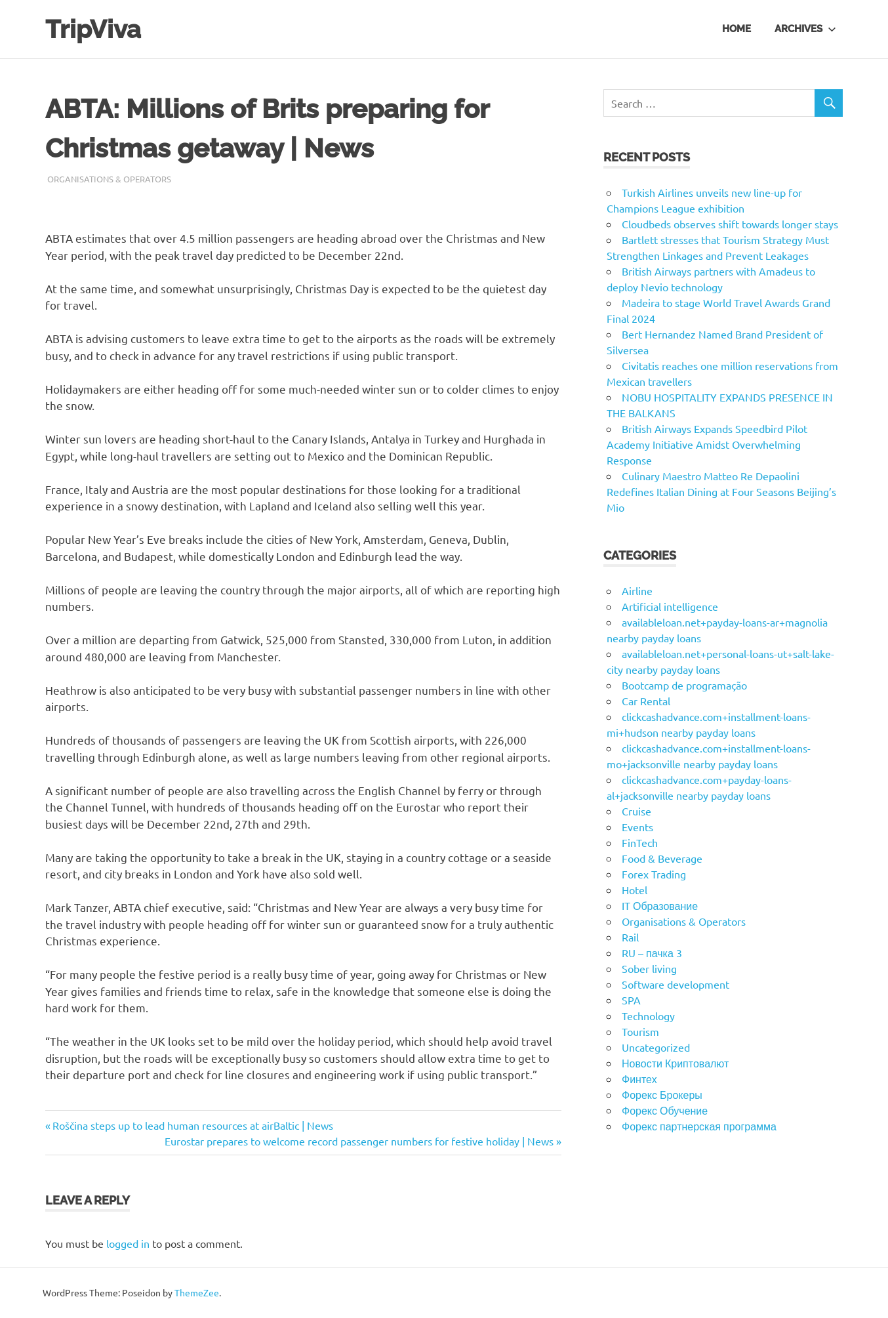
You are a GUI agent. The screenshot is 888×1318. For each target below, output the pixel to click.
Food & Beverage (662, 858)
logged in (128, 1243)
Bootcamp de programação (684, 684)
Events (637, 826)
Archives (805, 29)
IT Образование (660, 905)
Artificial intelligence (670, 606)
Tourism (640, 1031)
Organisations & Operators (109, 178)
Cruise (636, 810)
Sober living (649, 968)
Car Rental (646, 700)
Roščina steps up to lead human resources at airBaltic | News (192, 1125)
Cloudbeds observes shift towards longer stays (730, 223)
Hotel (634, 889)
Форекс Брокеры (662, 1094)
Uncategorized (656, 1047)
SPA (631, 999)
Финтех (639, 1078)
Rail (630, 936)
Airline (637, 590)
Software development (675, 984)
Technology (648, 1015)
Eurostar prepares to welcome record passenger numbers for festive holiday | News (359, 1140)
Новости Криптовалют (675, 1062)
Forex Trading (654, 873)
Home (736, 29)
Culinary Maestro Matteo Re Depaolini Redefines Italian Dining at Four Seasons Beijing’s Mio (721, 491)
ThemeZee (196, 1292)
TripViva (93, 29)
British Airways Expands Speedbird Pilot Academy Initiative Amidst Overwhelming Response (707, 444)
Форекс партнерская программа (699, 1125)
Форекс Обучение (665, 1110)
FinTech (640, 842)
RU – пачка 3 (652, 952)
